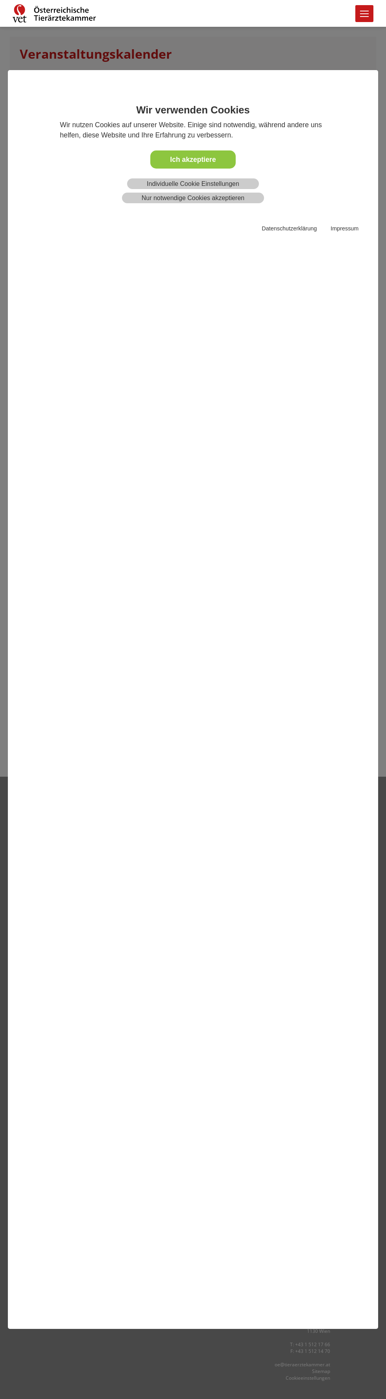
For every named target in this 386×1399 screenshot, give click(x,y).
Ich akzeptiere (193, 159)
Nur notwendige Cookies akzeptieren (193, 198)
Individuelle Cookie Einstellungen (193, 183)
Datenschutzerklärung (289, 228)
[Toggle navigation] (364, 13)
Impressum (344, 228)
